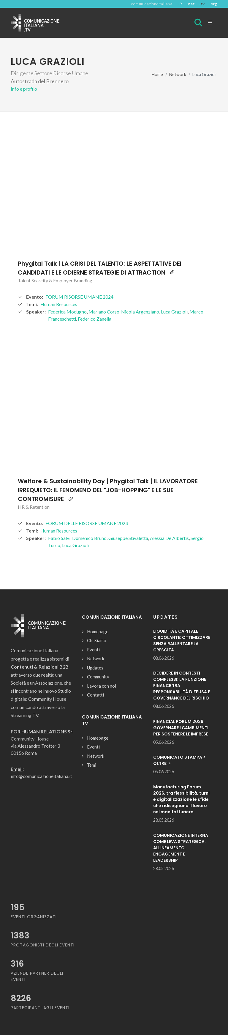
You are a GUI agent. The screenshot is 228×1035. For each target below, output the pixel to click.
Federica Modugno (67, 311)
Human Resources (58, 304)
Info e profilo (24, 89)
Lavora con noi (101, 686)
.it (180, 3)
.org (213, 3)
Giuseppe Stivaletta (128, 538)
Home (157, 74)
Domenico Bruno (89, 538)
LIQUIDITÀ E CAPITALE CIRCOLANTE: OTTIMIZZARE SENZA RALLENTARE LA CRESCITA (181, 640)
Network (177, 74)
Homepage (97, 631)
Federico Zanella (94, 319)
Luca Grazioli (174, 311)
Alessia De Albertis (169, 538)
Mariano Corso (103, 311)
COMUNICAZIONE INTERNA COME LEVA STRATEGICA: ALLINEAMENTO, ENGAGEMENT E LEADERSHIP (180, 847)
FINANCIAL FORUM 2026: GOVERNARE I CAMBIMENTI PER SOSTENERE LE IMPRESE (180, 728)
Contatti (95, 694)
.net (190, 3)
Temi (91, 765)
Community (98, 676)
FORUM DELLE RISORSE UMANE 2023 (86, 523)
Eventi (93, 649)
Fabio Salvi (59, 538)
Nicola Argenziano (140, 311)
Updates (95, 667)
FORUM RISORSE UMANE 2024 (79, 297)
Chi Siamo (96, 640)
